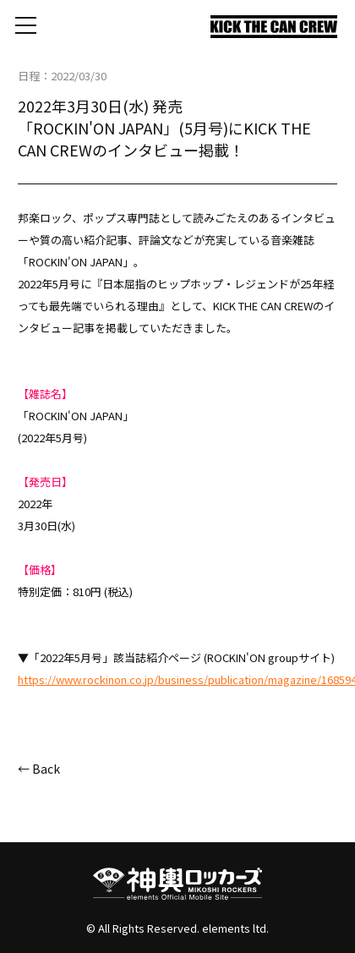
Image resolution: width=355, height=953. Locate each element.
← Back (39, 768)
